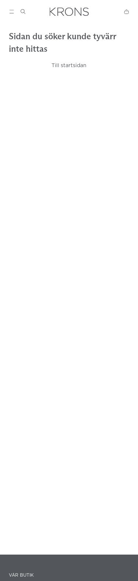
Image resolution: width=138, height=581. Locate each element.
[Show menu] (11, 11)
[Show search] (23, 12)
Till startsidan (69, 65)
